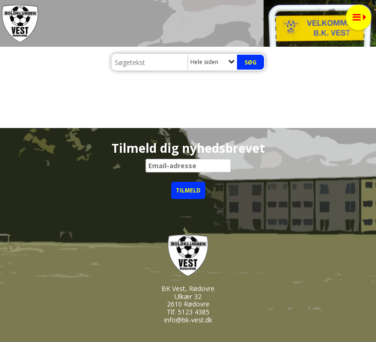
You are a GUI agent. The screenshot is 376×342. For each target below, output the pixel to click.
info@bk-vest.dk (188, 319)
